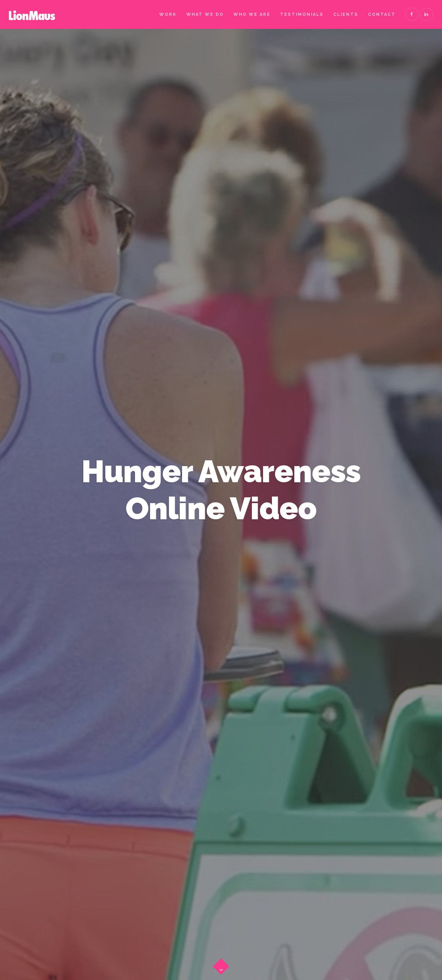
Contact (382, 14)
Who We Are (251, 14)
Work (168, 14)
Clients (345, 14)
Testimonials (302, 14)
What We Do (205, 14)
